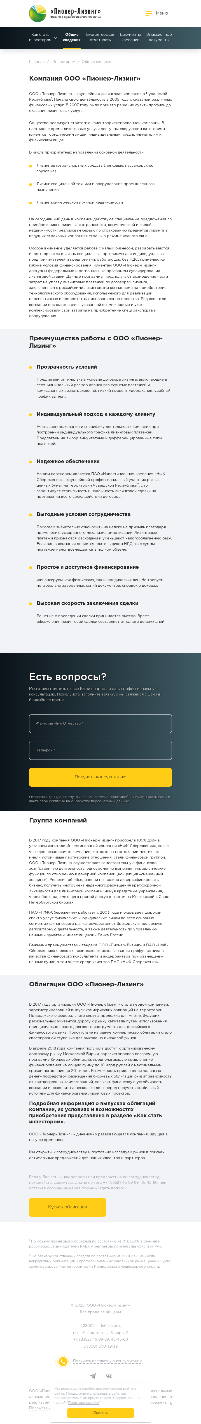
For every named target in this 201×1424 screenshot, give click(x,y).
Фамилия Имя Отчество (60, 723)
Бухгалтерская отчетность (66, 37)
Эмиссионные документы (124, 37)
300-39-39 (108, 1346)
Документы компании (95, 37)
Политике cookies (83, 1402)
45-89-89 (100, 1339)
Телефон (45, 750)
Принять (101, 1412)
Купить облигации (67, 1207)
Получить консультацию (100, 777)
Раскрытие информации (155, 37)
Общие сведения (37, 37)
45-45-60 (119, 1339)
